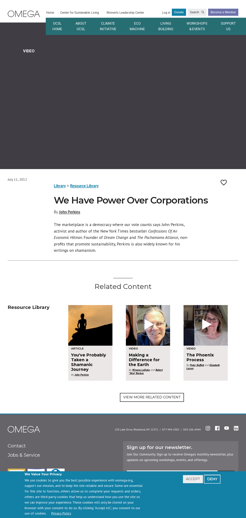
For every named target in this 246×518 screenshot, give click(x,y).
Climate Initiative (108, 26)
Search (194, 12)
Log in (166, 12)
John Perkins (69, 211)
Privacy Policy (61, 513)
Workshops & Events (197, 26)
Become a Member (223, 12)
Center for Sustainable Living (79, 12)
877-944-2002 (170, 429)
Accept (193, 479)
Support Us (228, 26)
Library (60, 185)
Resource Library (84, 185)
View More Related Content (152, 397)
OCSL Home (57, 26)
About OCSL (81, 26)
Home (50, 12)
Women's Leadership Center (125, 12)
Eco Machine (137, 26)
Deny (212, 479)
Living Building (165, 26)
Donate (179, 12)
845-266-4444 (192, 429)
